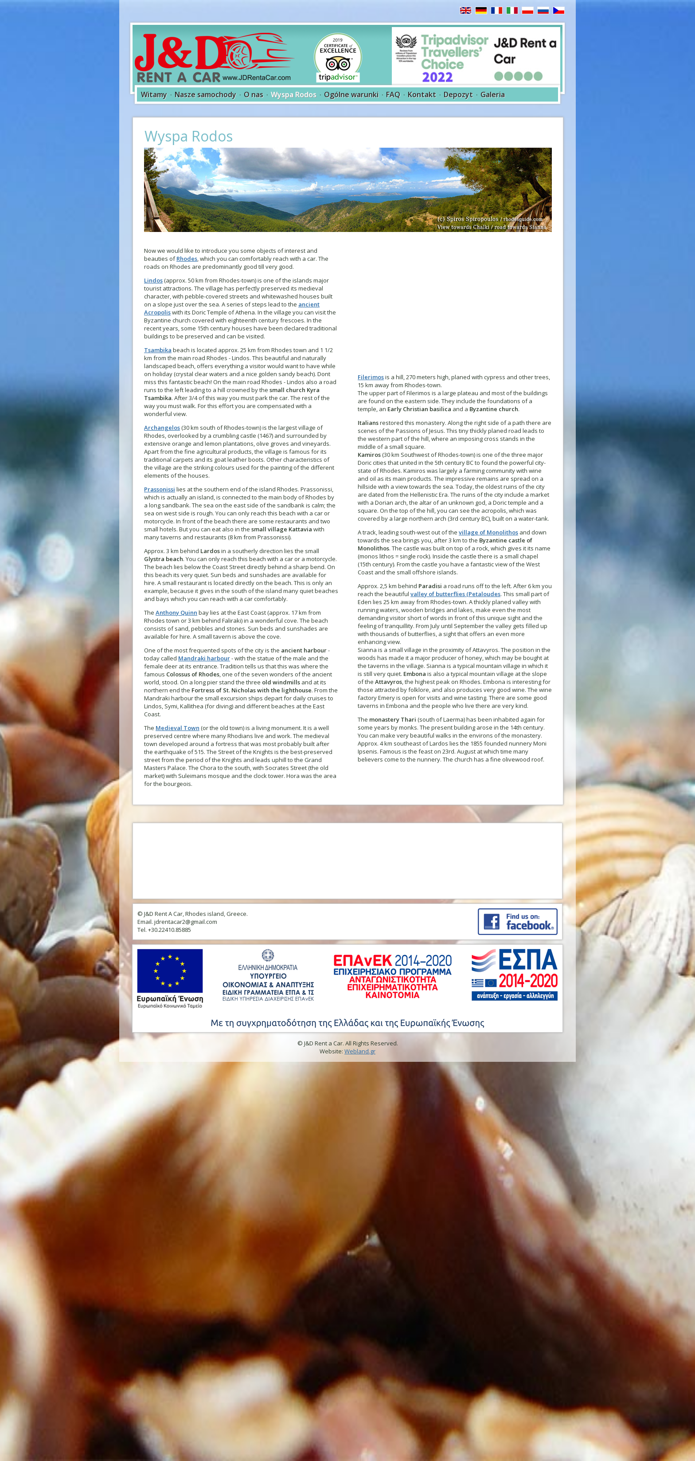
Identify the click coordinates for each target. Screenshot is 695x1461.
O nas (253, 94)
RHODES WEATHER (347, 861)
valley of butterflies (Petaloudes (455, 594)
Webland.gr (359, 1051)
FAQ (393, 94)
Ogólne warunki (351, 94)
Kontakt (422, 94)
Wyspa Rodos (293, 94)
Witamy (154, 94)
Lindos (153, 280)
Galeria (492, 94)
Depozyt (458, 94)
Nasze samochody (205, 94)
